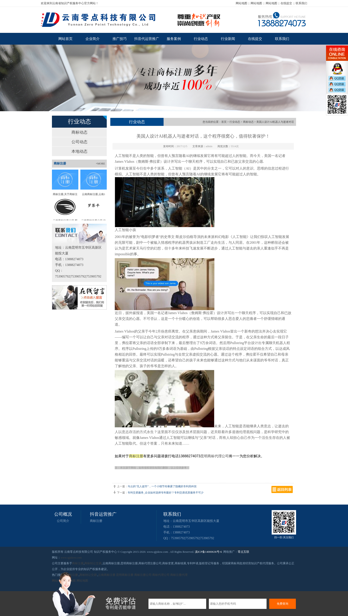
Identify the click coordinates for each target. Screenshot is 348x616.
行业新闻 (228, 39)
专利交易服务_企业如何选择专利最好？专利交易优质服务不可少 (166, 492)
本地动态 (79, 151)
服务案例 (174, 39)
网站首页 (65, 39)
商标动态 (79, 132)
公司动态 (79, 142)
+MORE (100, 163)
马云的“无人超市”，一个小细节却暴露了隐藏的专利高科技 (162, 486)
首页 (224, 121)
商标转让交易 (93, 563)
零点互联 (243, 551)
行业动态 (201, 39)
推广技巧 (120, 39)
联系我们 (301, 3)
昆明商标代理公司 (214, 456)
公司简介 (63, 521)
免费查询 (282, 603)
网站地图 (241, 3)
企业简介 (92, 39)
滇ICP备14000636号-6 (208, 551)
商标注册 (136, 456)
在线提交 (286, 3)
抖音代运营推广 (146, 39)
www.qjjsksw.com (71, 557)
